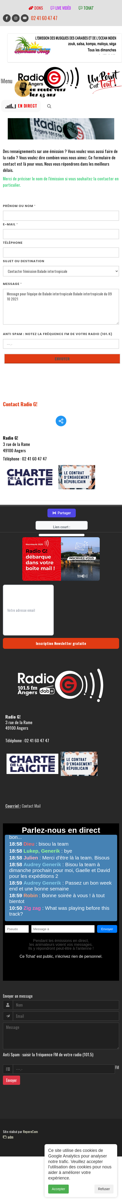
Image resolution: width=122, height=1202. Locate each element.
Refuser (104, 1189)
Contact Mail (31, 817)
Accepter (58, 1189)
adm (8, 1148)
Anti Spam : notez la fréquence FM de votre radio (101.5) (58, 334)
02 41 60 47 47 (44, 18)
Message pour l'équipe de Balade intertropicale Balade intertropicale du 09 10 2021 (61, 307)
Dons (36, 8)
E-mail (10, 224)
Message (12, 284)
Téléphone (13, 242)
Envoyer (11, 1092)
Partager (61, 524)
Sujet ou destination (23, 261)
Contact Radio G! (20, 404)
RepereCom (30, 1142)
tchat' (86, 8)
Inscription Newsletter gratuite (61, 654)
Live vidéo (61, 8)
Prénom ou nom (19, 206)
